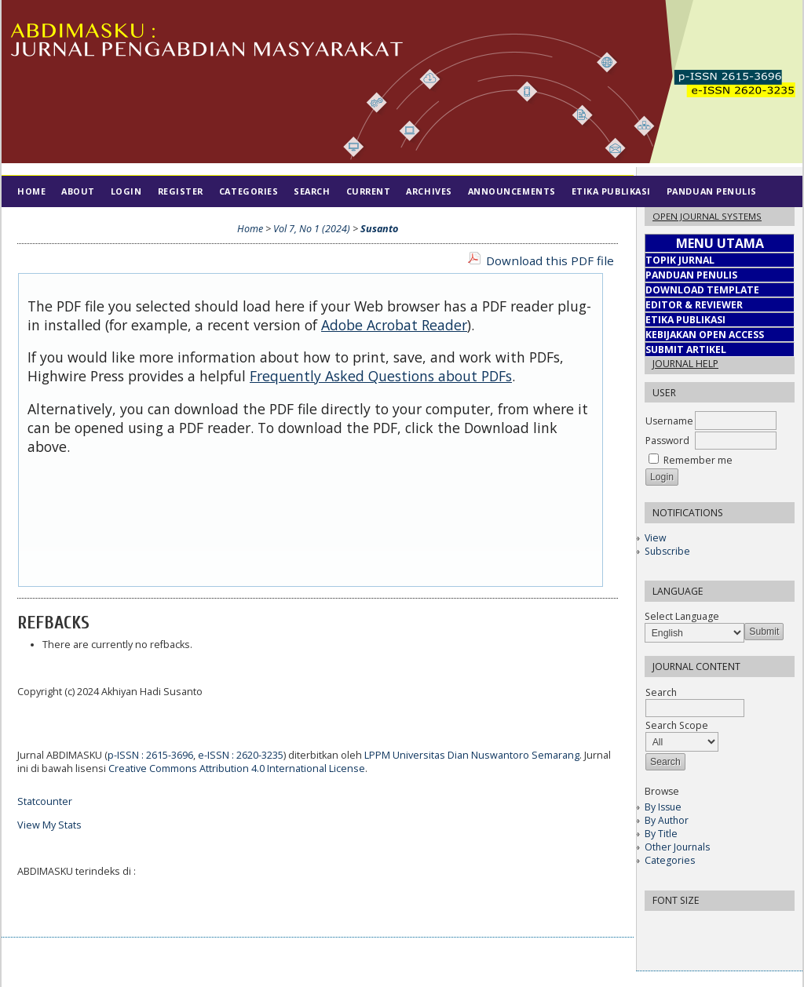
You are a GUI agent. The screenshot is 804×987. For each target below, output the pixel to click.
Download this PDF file (550, 260)
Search (312, 191)
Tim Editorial (53, 222)
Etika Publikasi (611, 191)
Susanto (379, 228)
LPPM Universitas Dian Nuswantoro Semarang (471, 755)
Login (126, 191)
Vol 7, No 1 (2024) (311, 228)
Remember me (698, 460)
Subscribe (667, 551)
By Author (667, 820)
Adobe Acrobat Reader (394, 324)
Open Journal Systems (707, 216)
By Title (661, 833)
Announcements (512, 191)
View (655, 537)
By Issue (663, 807)
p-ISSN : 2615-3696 (150, 755)
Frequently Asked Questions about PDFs (381, 375)
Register (180, 191)
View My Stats (49, 825)
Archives (428, 191)
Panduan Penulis (712, 191)
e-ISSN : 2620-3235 (240, 755)
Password (667, 440)
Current (368, 191)
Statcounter (44, 801)
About (78, 191)
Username (669, 421)
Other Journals (677, 847)
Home (31, 191)
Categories (670, 860)
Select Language (682, 616)
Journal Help (685, 363)
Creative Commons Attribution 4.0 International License (236, 768)
